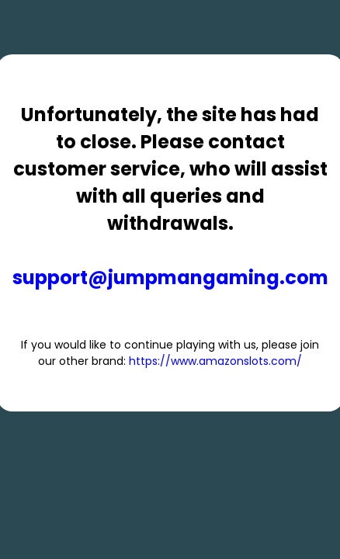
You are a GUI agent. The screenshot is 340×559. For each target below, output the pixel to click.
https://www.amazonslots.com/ (215, 361)
